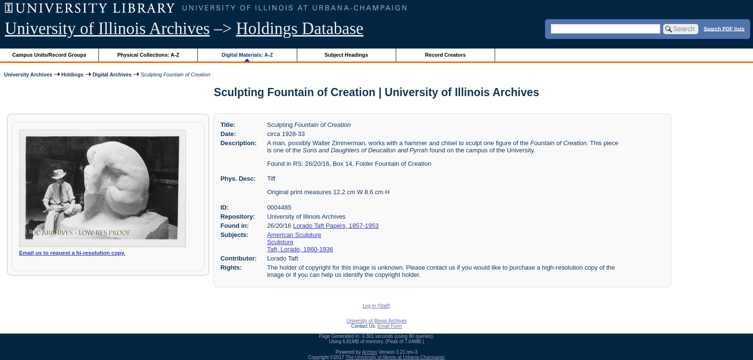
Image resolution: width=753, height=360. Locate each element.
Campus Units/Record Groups (49, 55)
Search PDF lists (724, 28)
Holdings (72, 74)
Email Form (389, 326)
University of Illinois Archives (107, 28)
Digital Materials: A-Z (247, 55)
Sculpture (280, 242)
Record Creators (445, 55)
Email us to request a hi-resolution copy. (72, 253)
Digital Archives (112, 74)
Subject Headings (346, 55)
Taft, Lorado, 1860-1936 (300, 249)
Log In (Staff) (376, 306)
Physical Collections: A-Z (148, 55)
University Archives (28, 74)
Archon (369, 352)
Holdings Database (300, 28)
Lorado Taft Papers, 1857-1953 (335, 225)
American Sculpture (294, 234)
